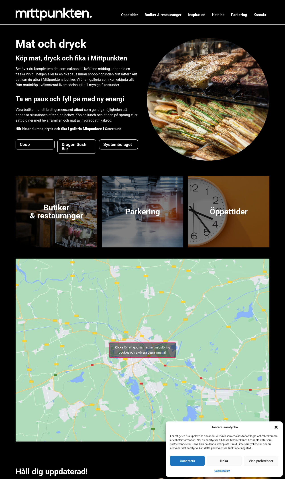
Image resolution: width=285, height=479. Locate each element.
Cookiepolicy (222, 471)
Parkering (239, 15)
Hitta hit (218, 15)
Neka (224, 461)
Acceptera (187, 461)
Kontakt (260, 15)
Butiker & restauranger (163, 15)
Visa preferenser (261, 461)
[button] (276, 427)
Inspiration (196, 15)
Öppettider (129, 15)
